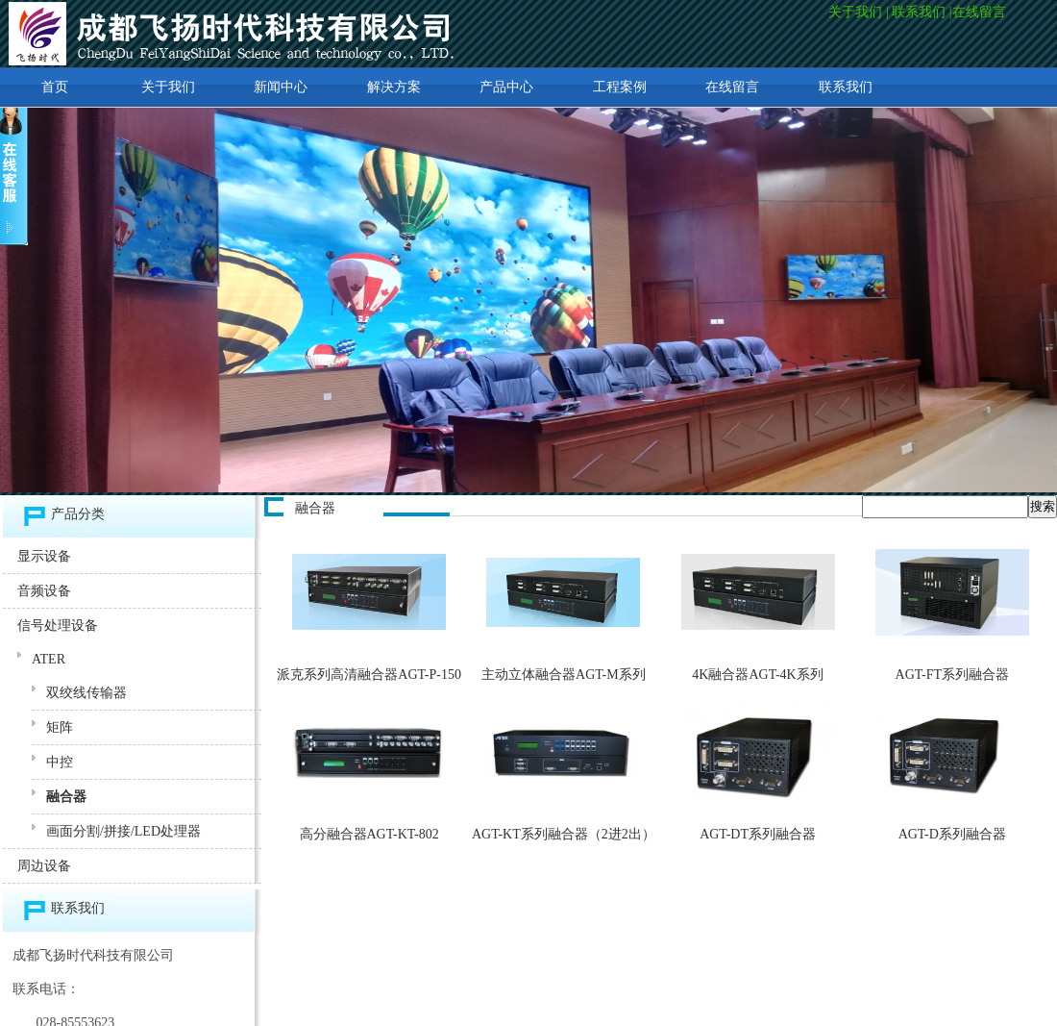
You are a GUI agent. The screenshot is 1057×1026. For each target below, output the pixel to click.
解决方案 (394, 87)
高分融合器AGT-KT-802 (369, 834)
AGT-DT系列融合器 (758, 834)
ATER (48, 659)
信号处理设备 (57, 625)
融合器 (66, 796)
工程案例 (620, 87)
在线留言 (981, 12)
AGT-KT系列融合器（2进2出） (563, 834)
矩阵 (59, 727)
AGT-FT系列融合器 (953, 674)
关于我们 (855, 12)
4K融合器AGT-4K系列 (757, 674)
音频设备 (44, 591)
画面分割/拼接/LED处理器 (123, 831)
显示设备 (44, 556)
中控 (59, 762)
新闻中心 (280, 87)
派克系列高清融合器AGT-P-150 (369, 674)
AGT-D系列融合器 (952, 834)
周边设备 (44, 866)
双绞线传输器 (86, 693)
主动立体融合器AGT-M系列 (563, 674)
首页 (54, 87)
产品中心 (506, 87)
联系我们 (919, 12)
